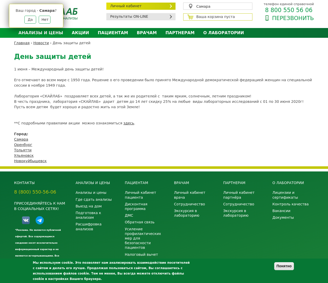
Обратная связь (140, 222)
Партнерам (180, 32)
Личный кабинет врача (189, 194)
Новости (41, 43)
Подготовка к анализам (88, 215)
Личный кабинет (125, 6)
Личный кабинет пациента (140, 194)
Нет (45, 19)
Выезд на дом (89, 206)
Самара (203, 6)
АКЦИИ (80, 32)
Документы (283, 217)
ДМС (129, 215)
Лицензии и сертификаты (285, 194)
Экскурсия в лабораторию (186, 213)
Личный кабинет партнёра (238, 194)
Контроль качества (290, 204)
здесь (129, 123)
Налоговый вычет (141, 254)
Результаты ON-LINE (129, 16)
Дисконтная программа (136, 206)
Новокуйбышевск (30, 161)
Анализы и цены (40, 32)
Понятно (284, 266)
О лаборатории (223, 32)
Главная (21, 43)
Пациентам (113, 32)
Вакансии (281, 211)
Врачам (147, 32)
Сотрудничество (189, 204)
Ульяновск (24, 155)
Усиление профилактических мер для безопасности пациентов (143, 238)
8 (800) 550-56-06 (35, 192)
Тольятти (23, 150)
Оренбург (23, 145)
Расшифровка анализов (88, 226)
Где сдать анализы (94, 199)
